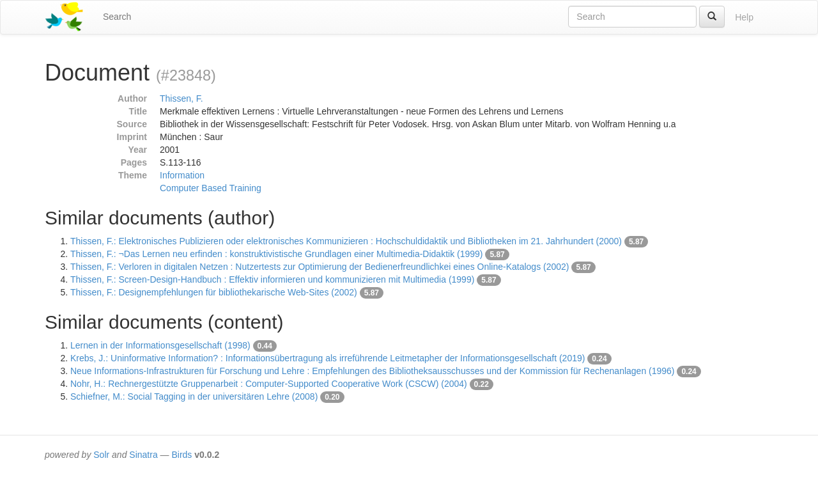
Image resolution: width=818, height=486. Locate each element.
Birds (181, 455)
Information (182, 175)
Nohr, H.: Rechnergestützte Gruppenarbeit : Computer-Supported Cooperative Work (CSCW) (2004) (268, 384)
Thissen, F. (181, 98)
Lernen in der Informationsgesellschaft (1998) (160, 345)
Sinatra (143, 455)
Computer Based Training (210, 188)
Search (117, 17)
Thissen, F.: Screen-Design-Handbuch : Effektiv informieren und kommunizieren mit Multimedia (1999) (272, 279)
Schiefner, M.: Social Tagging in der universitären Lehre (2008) (194, 396)
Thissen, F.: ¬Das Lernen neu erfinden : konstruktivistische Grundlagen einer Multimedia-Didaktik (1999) (276, 254)
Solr (101, 455)
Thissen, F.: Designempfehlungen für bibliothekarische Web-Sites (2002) (213, 292)
